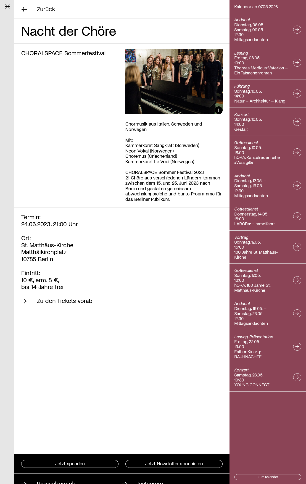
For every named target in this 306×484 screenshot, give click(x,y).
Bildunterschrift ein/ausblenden (219, 110)
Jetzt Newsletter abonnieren (174, 463)
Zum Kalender (268, 477)
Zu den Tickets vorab (64, 300)
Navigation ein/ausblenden (9, 8)
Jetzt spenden (70, 463)
